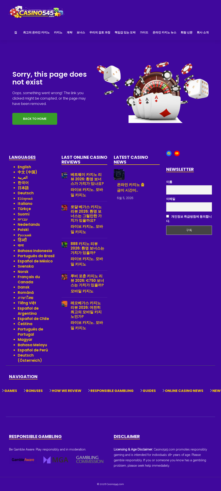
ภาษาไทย (25, 297)
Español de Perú (33, 350)
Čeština (25, 323)
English (24, 167)
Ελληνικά (25, 198)
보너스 (81, 32)
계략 (69, 32)
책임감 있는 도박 (125, 32)
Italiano (25, 203)
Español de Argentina (28, 311)
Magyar (25, 339)
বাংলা (21, 245)
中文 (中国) (27, 172)
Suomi (23, 214)
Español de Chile (33, 318)
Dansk (24, 287)
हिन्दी (22, 240)
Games (10, 390)
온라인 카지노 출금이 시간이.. (130, 187)
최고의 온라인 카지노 (36, 32)
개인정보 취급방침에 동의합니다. (189, 218)
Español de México (35, 261)
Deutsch (26, 193)
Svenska (26, 266)
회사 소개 (203, 32)
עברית (23, 219)
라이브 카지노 (82, 189)
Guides (149, 390)
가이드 (144, 32)
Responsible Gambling (112, 390)
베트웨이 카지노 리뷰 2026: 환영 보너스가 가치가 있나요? (87, 179)
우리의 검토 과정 (99, 32)
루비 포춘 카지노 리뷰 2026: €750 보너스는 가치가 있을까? (87, 280)
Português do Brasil (36, 256)
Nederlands (29, 224)
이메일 (170, 199)
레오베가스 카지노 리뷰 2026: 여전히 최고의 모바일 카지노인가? (86, 310)
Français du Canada (29, 279)
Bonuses (34, 390)
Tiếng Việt (27, 303)
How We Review (66, 390)
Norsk (23, 271)
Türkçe (24, 208)
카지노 (58, 32)
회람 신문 (187, 32)
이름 (169, 182)
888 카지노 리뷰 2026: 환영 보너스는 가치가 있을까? (87, 248)
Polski (23, 229)
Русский (24, 235)
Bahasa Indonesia (35, 250)
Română (26, 292)
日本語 (23, 187)
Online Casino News (184, 390)
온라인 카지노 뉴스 (164, 32)
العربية (23, 177)
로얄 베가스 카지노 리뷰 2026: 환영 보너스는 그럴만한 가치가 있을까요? (86, 214)
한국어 (23, 182)
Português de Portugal (30, 332)
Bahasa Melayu (32, 345)
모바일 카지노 (82, 291)
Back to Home (34, 119)
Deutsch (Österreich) (30, 358)
